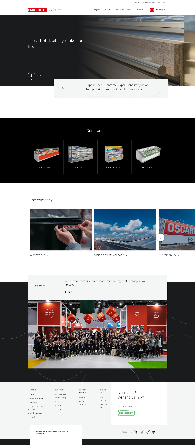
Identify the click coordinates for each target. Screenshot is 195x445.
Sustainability (32, 402)
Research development (35, 413)
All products (59, 390)
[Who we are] (61, 233)
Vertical (57, 401)
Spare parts (83, 397)
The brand (31, 417)
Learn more (70, 292)
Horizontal (58, 409)
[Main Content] (36, 76)
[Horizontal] (148, 157)
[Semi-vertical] (114, 157)
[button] (160, 237)
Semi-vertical (58, 405)
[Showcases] (46, 157)
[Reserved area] (148, 2)
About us (31, 395)
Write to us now (131, 397)
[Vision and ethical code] (125, 233)
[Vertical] (80, 157)
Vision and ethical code (35, 399)
